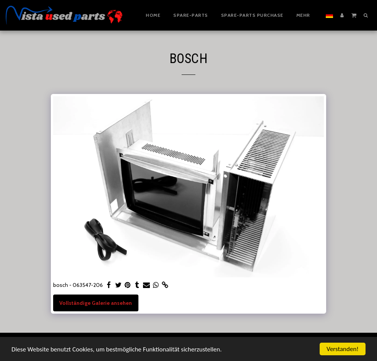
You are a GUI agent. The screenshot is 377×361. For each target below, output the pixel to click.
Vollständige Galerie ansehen (95, 302)
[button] (353, 15)
